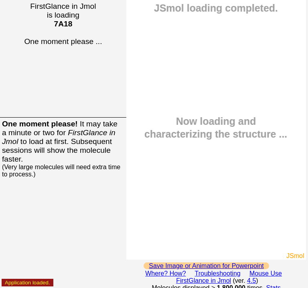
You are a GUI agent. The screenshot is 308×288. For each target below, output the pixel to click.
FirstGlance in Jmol (203, 280)
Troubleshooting (218, 273)
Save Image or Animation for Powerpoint (206, 265)
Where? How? (165, 273)
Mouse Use (265, 273)
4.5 (251, 280)
